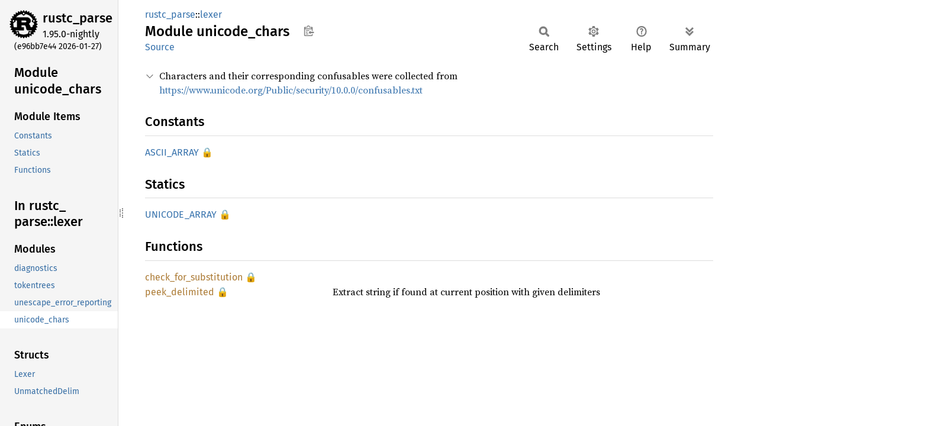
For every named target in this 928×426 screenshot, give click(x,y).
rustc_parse (77, 18)
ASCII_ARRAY (172, 152)
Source (160, 47)
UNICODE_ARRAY (181, 214)
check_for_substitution (194, 277)
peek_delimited (179, 292)
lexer (211, 14)
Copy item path (308, 31)
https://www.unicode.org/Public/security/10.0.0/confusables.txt (291, 89)
